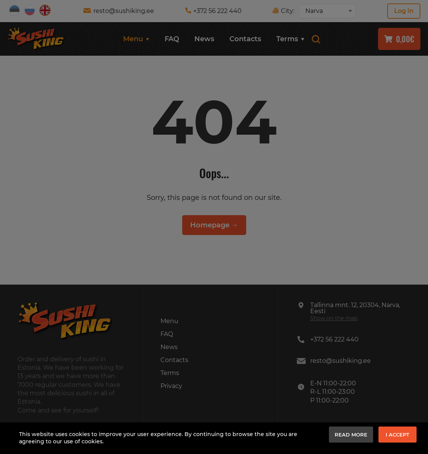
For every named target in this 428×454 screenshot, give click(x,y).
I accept (397, 434)
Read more (351, 434)
